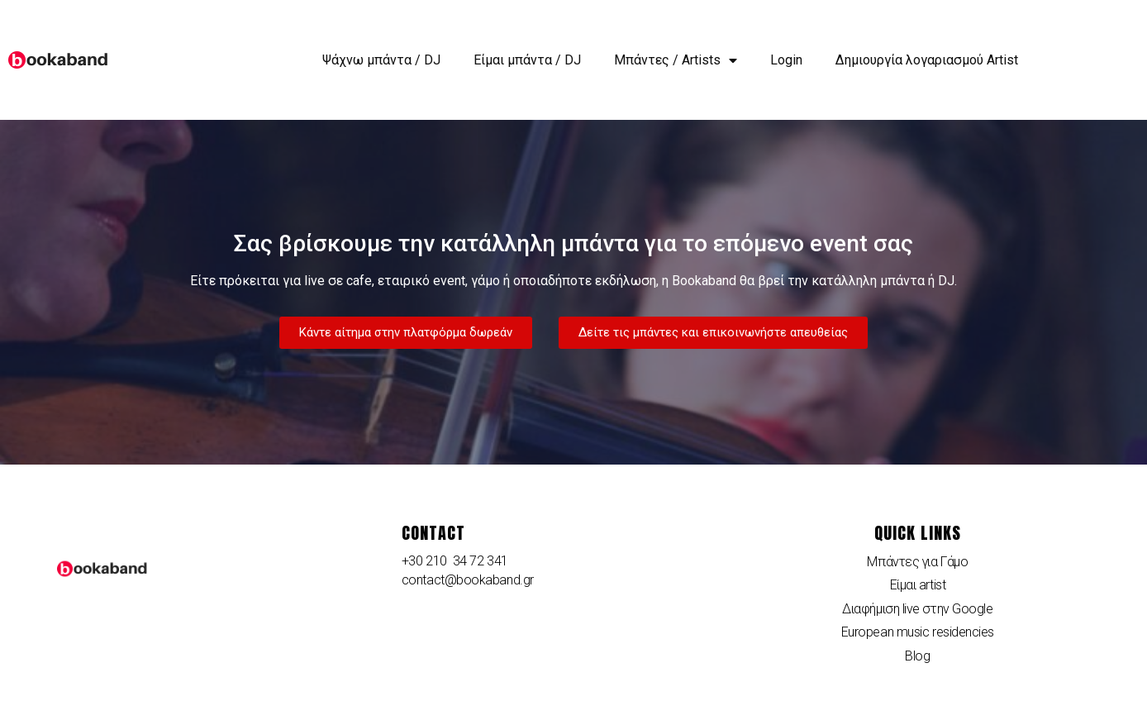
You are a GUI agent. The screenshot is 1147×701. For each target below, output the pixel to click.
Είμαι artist (918, 585)
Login (786, 60)
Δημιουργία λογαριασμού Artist (926, 60)
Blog (917, 656)
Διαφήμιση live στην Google (917, 609)
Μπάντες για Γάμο (917, 562)
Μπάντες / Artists (675, 60)
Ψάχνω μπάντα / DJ (381, 60)
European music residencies (917, 632)
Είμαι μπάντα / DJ (527, 60)
